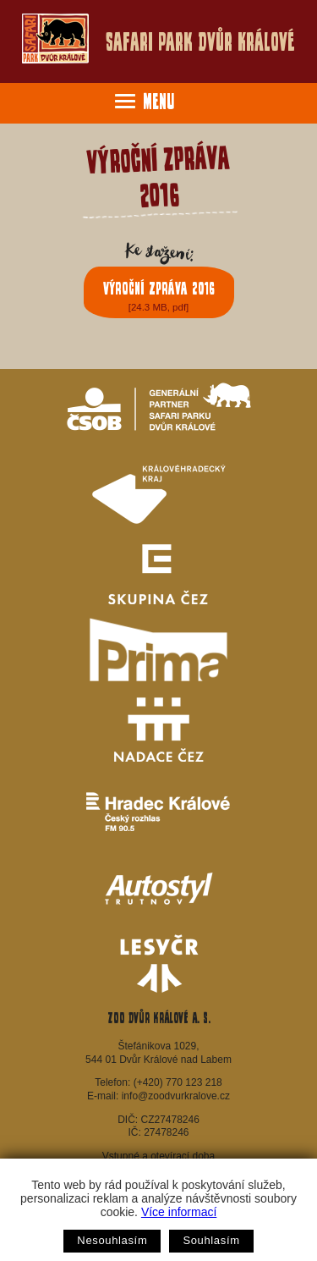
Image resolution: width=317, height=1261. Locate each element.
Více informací (178, 1212)
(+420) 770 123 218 (178, 1082)
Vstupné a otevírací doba (158, 1156)
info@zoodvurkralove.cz (176, 1096)
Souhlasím (211, 1240)
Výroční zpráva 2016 (159, 296)
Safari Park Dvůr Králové (158, 38)
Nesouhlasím (112, 1240)
